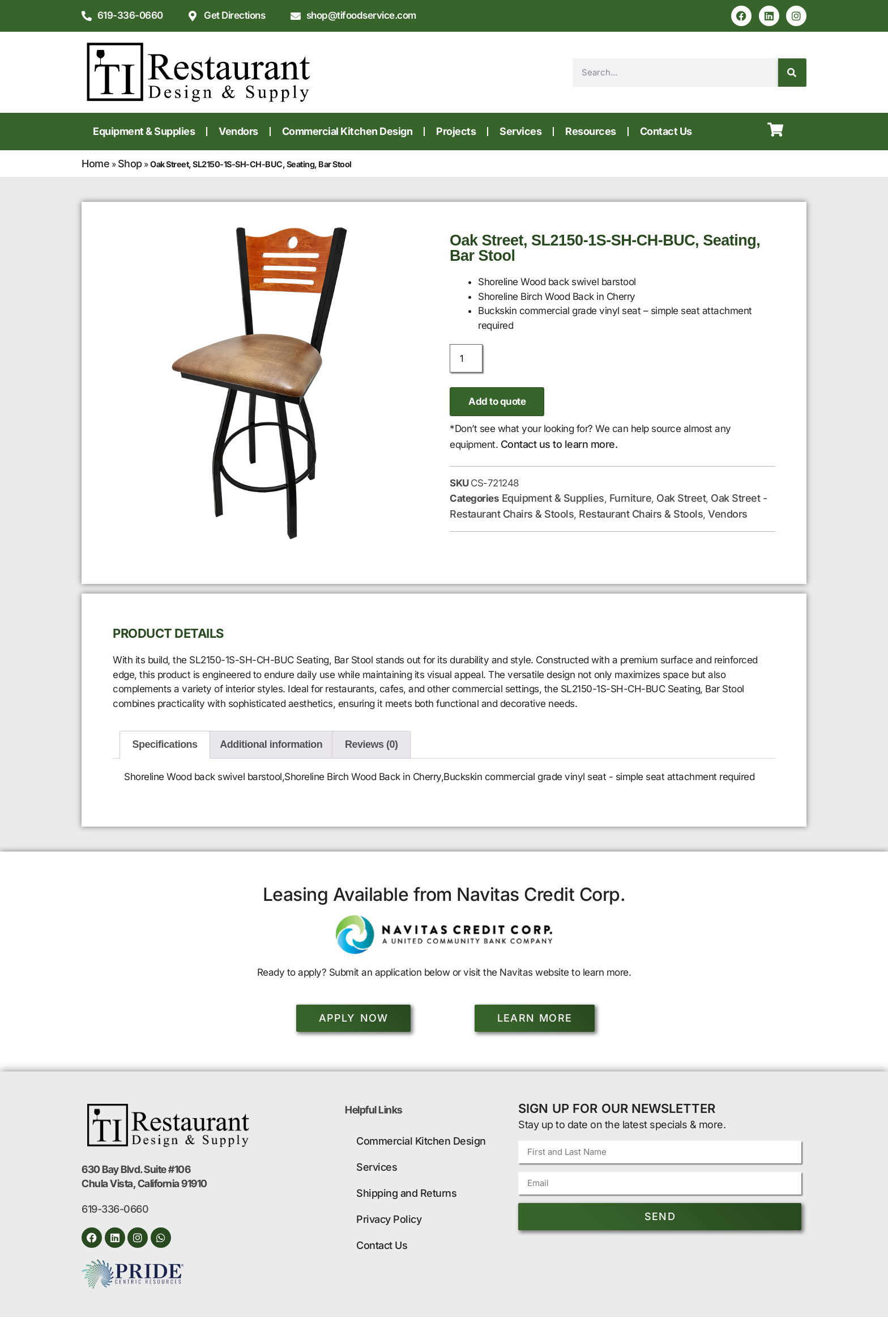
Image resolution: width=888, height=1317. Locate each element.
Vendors (238, 131)
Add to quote (497, 401)
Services (520, 131)
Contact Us (666, 131)
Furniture (630, 498)
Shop (130, 164)
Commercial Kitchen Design (347, 131)
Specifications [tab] (165, 744)
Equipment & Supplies (144, 131)
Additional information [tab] (271, 744)
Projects (456, 131)
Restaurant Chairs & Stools (641, 514)
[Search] (792, 72)
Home (95, 164)
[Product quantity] (466, 358)
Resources (590, 131)
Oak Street (681, 498)
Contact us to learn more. (559, 444)
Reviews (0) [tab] (371, 744)
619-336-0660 (115, 1209)
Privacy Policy (388, 1219)
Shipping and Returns (406, 1193)
